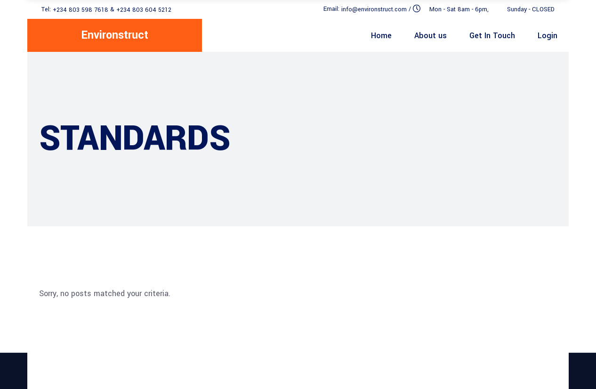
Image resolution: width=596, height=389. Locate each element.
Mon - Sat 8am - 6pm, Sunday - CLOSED (492, 9)
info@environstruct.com (374, 9)
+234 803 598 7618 (80, 9)
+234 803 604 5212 (143, 9)
